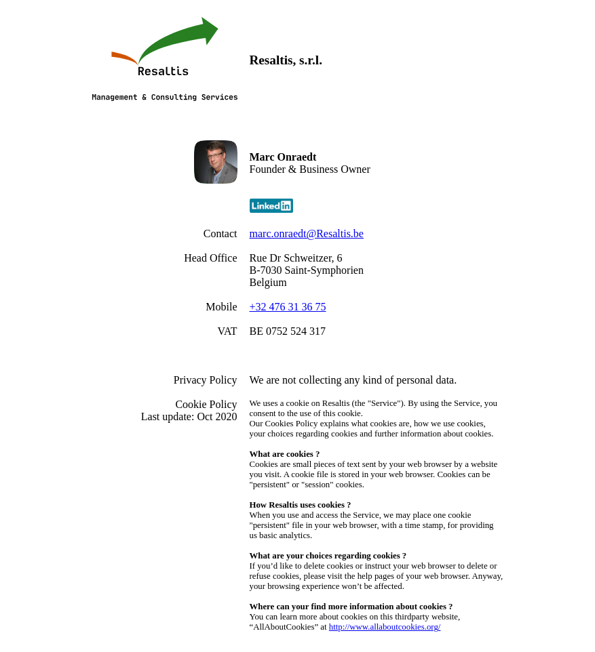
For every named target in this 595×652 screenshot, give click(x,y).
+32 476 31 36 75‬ (288, 306)
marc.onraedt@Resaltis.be (307, 233)
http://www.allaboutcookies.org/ (385, 627)
